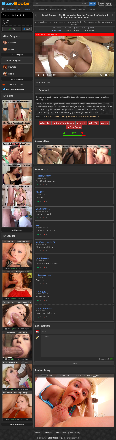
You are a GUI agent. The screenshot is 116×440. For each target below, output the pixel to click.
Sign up (108, 3)
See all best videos (17, 230)
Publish (74, 363)
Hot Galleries (9, 235)
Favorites (57, 30)
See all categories (17, 55)
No (7, 23)
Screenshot (91, 30)
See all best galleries (17, 424)
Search (92, 4)
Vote (13, 29)
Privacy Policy (75, 433)
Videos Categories (11, 36)
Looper (68, 30)
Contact (38, 433)
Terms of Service (61, 433)
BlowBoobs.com (55, 438)
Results (28, 29)
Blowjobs (58, 28)
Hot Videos (8, 95)
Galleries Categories (12, 60)
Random (79, 30)
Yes (7, 20)
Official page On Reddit (15, 84)
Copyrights (48, 433)
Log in (101, 3)
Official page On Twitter (15, 89)
